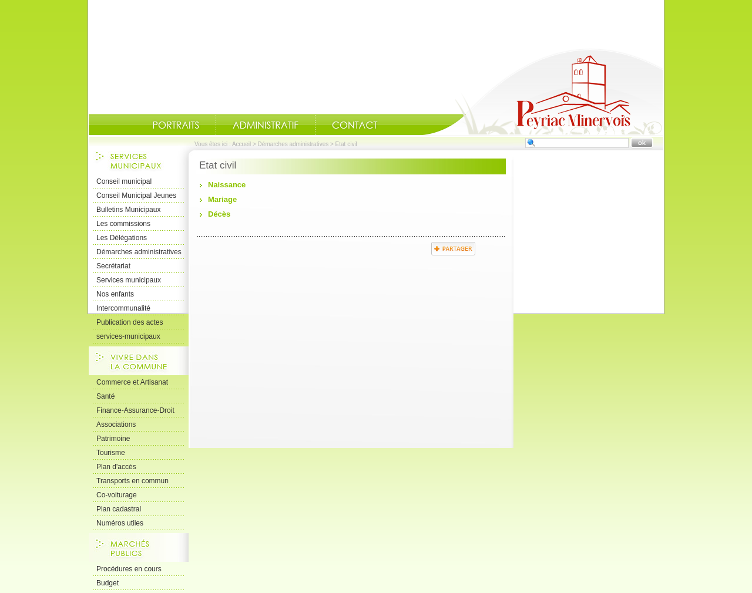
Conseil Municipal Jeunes (136, 195)
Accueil (542, 91)
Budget (107, 583)
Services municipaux (128, 280)
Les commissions (123, 224)
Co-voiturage (116, 495)
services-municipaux (128, 336)
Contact (354, 125)
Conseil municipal (124, 181)
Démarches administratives (293, 144)
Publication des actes (129, 322)
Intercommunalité (123, 308)
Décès (219, 214)
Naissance (227, 184)
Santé (105, 396)
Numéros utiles (119, 523)
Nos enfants (115, 294)
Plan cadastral (118, 509)
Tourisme (110, 453)
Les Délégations (121, 238)
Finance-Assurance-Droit (135, 410)
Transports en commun (132, 481)
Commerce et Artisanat (132, 382)
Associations (116, 424)
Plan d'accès (116, 467)
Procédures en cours (129, 569)
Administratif (265, 125)
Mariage (222, 199)
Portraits (176, 125)
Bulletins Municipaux (128, 209)
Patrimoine (113, 438)
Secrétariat (113, 266)
